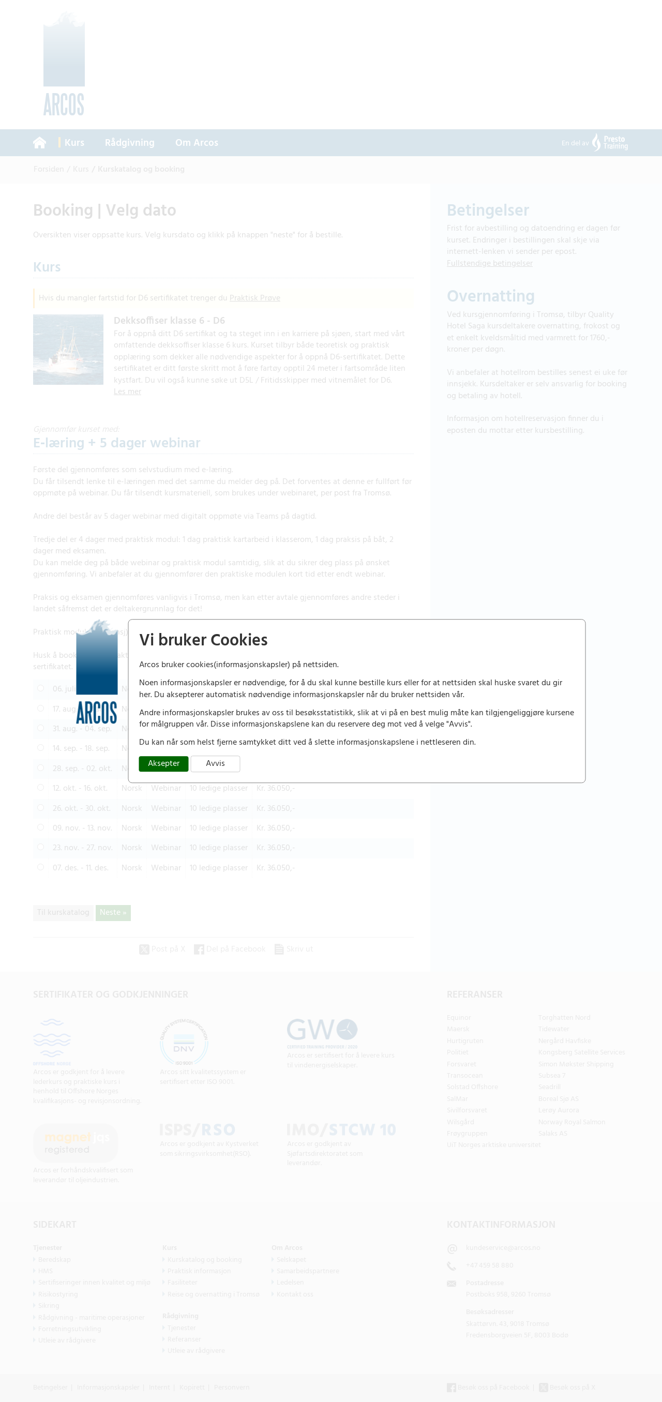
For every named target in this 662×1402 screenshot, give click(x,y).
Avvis (215, 764)
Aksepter (163, 764)
